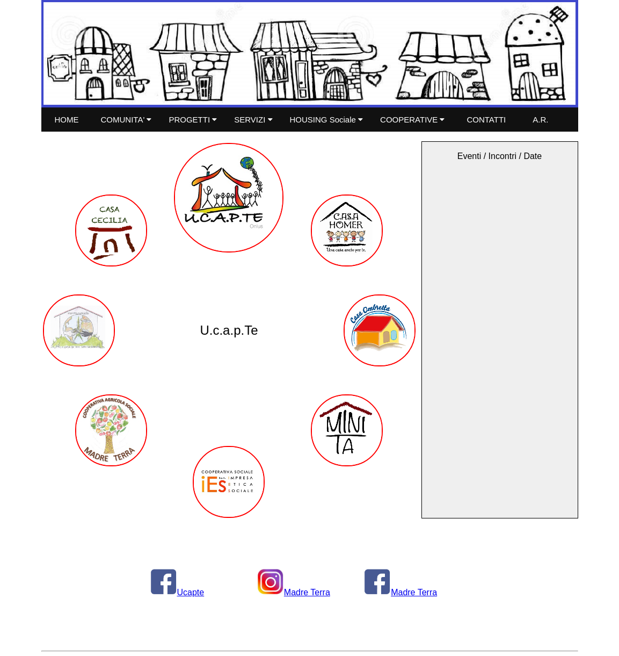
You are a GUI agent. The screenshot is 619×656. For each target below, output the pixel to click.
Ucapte (177, 592)
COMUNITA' (126, 119)
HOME (67, 119)
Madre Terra (293, 592)
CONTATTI (486, 119)
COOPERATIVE (412, 119)
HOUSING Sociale (326, 119)
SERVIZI (253, 119)
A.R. (540, 119)
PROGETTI (193, 119)
